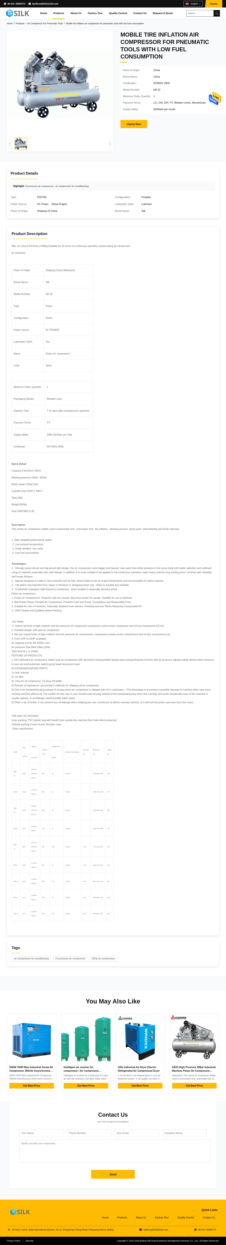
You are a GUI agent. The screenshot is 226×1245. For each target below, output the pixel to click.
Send (113, 1174)
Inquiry (213, 4)
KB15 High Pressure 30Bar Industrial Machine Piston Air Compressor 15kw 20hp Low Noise (194, 1071)
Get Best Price (31, 1085)
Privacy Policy (13, 1241)
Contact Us (139, 13)
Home (43, 13)
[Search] (217, 13)
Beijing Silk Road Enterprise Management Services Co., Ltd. (169, 1241)
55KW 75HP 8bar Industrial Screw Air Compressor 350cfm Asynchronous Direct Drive (31, 1071)
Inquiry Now (134, 124)
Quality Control (118, 13)
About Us (75, 13)
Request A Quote (163, 13)
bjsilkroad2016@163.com (45, 4)
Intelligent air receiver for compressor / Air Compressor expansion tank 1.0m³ (81, 1071)
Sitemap (29, 1241)
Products (58, 13)
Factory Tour (95, 13)
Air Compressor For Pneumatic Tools (45, 23)
